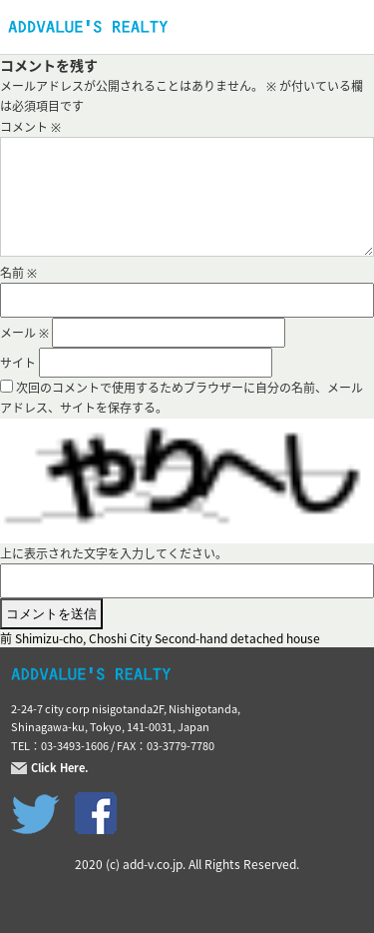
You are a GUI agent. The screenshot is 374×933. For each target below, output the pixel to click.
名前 (18, 273)
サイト (18, 363)
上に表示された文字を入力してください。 (113, 553)
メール (24, 333)
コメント (30, 127)
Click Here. (60, 768)
